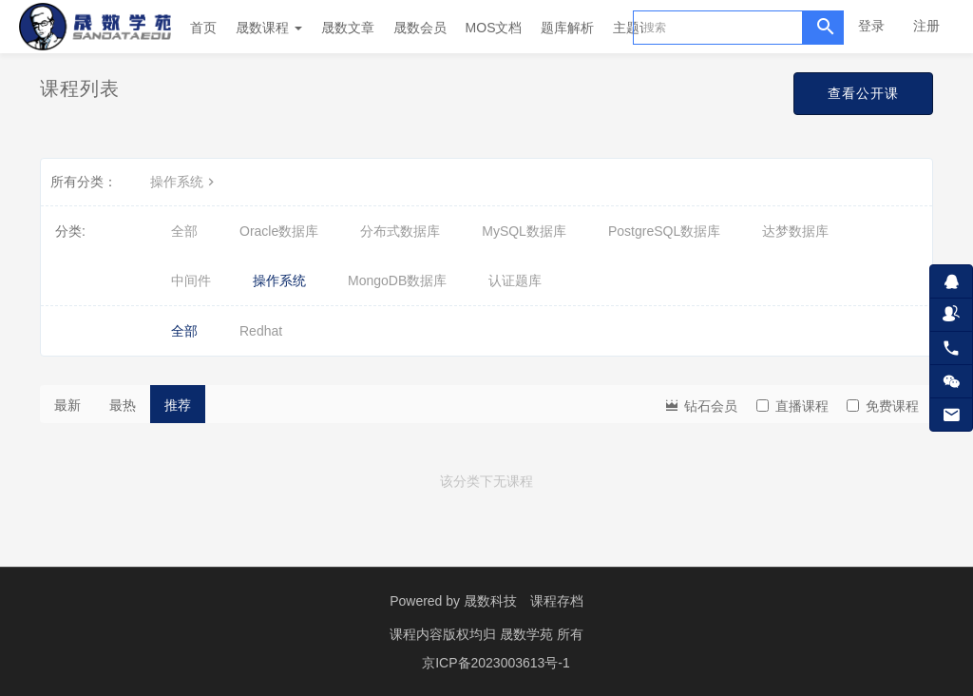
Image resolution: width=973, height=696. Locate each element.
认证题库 (515, 280)
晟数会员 (420, 27)
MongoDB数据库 (397, 280)
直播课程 (792, 406)
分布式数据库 (400, 231)
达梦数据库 (795, 231)
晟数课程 (269, 27)
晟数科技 (490, 601)
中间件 (191, 280)
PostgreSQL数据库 (664, 231)
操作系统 (184, 181)
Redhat (260, 330)
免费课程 (883, 406)
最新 (67, 405)
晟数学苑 (528, 634)
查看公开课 (863, 93)
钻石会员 (700, 405)
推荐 (177, 405)
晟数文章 (347, 27)
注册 (926, 25)
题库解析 (567, 27)
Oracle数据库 (278, 231)
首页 (203, 27)
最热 (122, 405)
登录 (871, 25)
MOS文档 (494, 27)
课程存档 (556, 601)
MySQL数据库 (524, 231)
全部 (184, 231)
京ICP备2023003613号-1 (496, 662)
